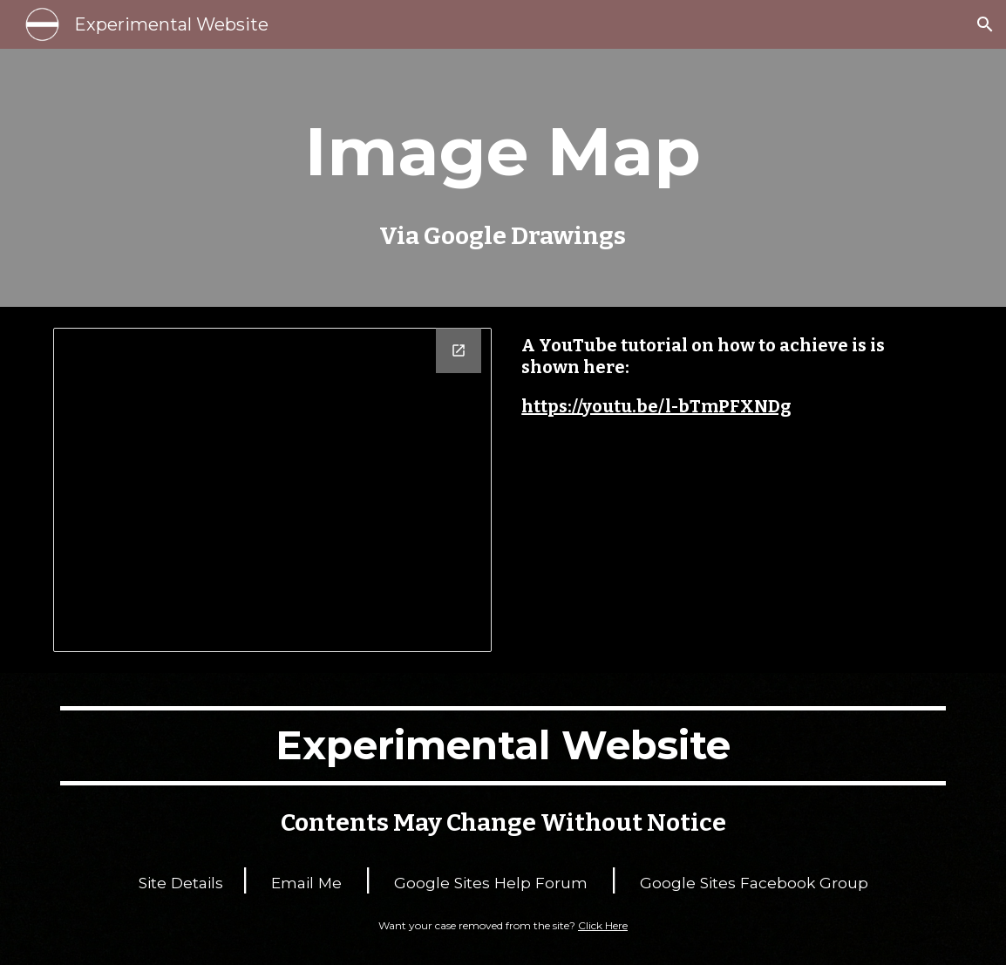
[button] (985, 24)
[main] (503, 178)
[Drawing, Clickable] (272, 490)
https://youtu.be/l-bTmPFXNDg (656, 406)
